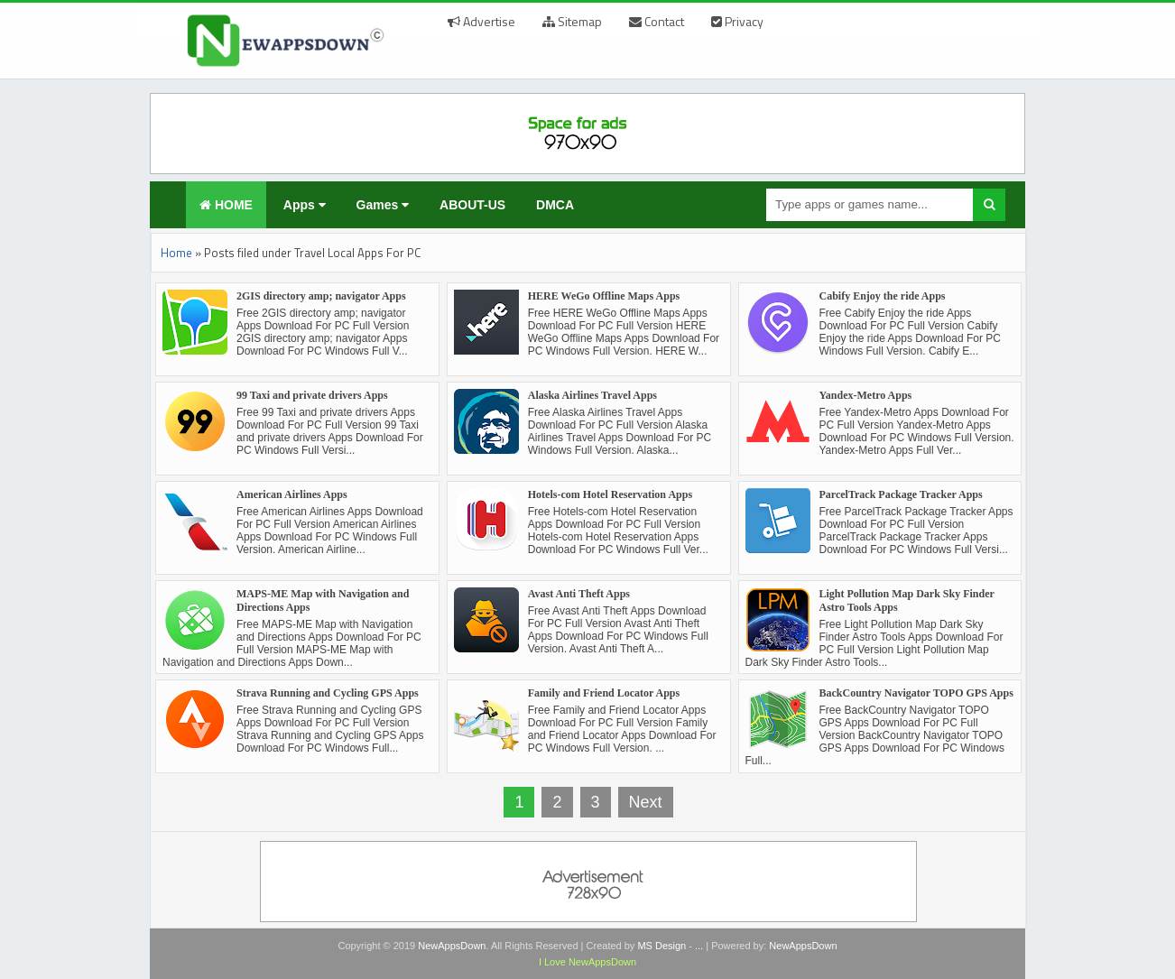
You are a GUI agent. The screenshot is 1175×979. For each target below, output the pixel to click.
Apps (304, 205)
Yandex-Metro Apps (865, 395)
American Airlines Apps (291, 494)
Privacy (737, 21)
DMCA (555, 205)
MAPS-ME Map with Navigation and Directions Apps (322, 600)
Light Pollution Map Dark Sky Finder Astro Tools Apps (907, 600)
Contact (656, 21)
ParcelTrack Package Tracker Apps (901, 494)
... (699, 945)
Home (176, 253)
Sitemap (572, 21)
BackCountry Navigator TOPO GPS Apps (916, 693)
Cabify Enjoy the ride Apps (882, 296)
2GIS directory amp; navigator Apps (321, 296)
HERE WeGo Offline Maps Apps (604, 296)
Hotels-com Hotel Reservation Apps (610, 494)
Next (645, 802)
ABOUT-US (472, 205)
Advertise (481, 21)
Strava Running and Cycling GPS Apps (327, 693)
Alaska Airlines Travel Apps (592, 395)
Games (383, 205)
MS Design (661, 945)
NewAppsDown (452, 945)
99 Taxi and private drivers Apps (312, 395)
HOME (226, 205)
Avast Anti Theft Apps (579, 593)
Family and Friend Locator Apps (604, 693)
